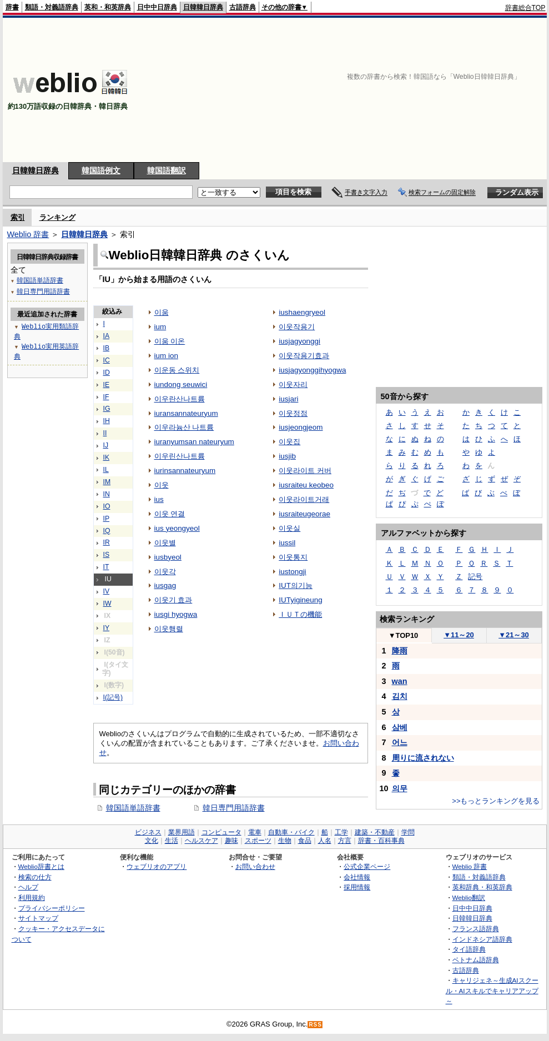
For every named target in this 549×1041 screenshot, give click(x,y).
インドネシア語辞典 (482, 939)
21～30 (513, 635)
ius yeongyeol (177, 528)
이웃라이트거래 (304, 499)
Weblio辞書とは (41, 866)
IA (106, 336)
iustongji (292, 571)
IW (107, 603)
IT (106, 567)
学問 (408, 832)
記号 (475, 576)
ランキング (57, 217)
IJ (106, 445)
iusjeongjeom (301, 427)
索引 (18, 217)
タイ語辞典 (469, 949)
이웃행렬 (168, 629)
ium (160, 327)
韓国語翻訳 (166, 170)
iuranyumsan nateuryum (194, 441)
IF (106, 397)
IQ (106, 531)
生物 (284, 840)
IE (106, 385)
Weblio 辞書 (28, 234)
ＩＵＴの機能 (300, 614)
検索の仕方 (35, 877)
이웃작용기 (297, 327)
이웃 (161, 485)
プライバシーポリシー (51, 908)
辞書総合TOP (525, 8)
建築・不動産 (375, 832)
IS (106, 555)
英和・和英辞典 (107, 7)
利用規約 (31, 897)
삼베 (399, 727)
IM (107, 482)
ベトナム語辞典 (475, 959)
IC (106, 360)
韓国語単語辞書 (133, 807)
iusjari (288, 399)
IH (106, 421)
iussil (287, 543)
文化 (151, 840)
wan (399, 681)
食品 (304, 840)
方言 (344, 840)
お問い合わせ (255, 866)
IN (106, 494)
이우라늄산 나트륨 (184, 427)
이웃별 (165, 543)
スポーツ (258, 840)
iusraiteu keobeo (306, 485)
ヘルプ (28, 887)
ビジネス (148, 832)
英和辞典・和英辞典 (482, 887)
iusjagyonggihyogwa (312, 370)
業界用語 (181, 832)
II (105, 433)
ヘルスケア (201, 840)
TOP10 (404, 635)
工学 (341, 832)
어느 (399, 742)
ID (106, 372)
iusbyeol (168, 557)
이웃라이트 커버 (305, 470)
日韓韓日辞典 (203, 7)
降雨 (399, 650)
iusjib (287, 456)
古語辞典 (242, 7)
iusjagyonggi (299, 341)
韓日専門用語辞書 (234, 807)
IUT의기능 (296, 585)
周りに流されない (423, 757)
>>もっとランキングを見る (496, 801)
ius (159, 499)
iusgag (165, 585)
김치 (399, 696)
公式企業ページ (367, 866)
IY (106, 628)
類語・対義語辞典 (51, 7)
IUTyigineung (301, 600)
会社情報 (357, 877)
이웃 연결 (169, 514)
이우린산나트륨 (179, 456)
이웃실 (289, 528)
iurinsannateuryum (185, 470)
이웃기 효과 (173, 600)
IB (106, 348)
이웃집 (289, 441)
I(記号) (113, 697)
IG (106, 409)
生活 (171, 840)
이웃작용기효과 (304, 355)
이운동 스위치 (177, 370)
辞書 (12, 7)
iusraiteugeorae (304, 514)
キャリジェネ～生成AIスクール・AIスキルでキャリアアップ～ (492, 990)
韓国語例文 (101, 170)
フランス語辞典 (475, 928)
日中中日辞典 (157, 7)
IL (106, 470)
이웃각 (165, 571)
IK (106, 457)
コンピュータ (221, 832)
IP (106, 518)
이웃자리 (293, 384)
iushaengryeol (302, 312)
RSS (315, 1025)
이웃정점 (293, 413)
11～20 (459, 635)
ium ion (166, 355)
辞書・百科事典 (381, 840)
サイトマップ (38, 918)
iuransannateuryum (186, 413)
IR (106, 542)
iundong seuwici (181, 384)
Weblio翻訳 (468, 897)
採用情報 (357, 887)
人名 (324, 840)
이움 (161, 312)
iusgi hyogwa (176, 614)
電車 (254, 832)
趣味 (231, 840)
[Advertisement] (456, 90)
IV (106, 591)
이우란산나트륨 (179, 399)
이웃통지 (293, 557)
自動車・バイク (291, 832)
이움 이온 (169, 341)
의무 (399, 788)
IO (106, 506)
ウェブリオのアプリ (157, 866)
